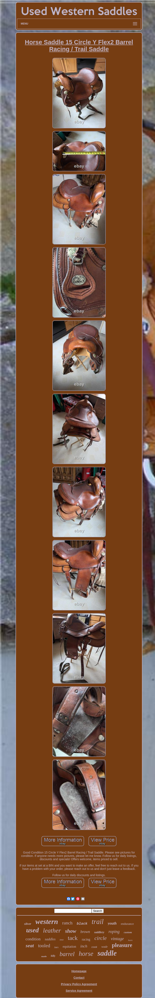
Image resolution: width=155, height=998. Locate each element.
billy (53, 955)
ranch (67, 922)
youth (112, 923)
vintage (117, 938)
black (82, 924)
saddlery (99, 932)
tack (73, 938)
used (32, 930)
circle (100, 938)
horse (86, 953)
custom (128, 932)
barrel (67, 954)
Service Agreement (79, 990)
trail (98, 921)
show (70, 931)
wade (104, 946)
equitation (69, 946)
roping (114, 931)
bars (56, 947)
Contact (78, 977)
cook (94, 947)
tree (62, 939)
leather (52, 930)
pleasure (122, 945)
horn (130, 940)
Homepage (79, 971)
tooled (44, 945)
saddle (107, 953)
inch (83, 946)
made (44, 956)
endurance (127, 923)
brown (85, 932)
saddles (50, 939)
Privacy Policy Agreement (79, 984)
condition (33, 939)
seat (30, 945)
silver (27, 923)
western (46, 921)
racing (86, 939)
